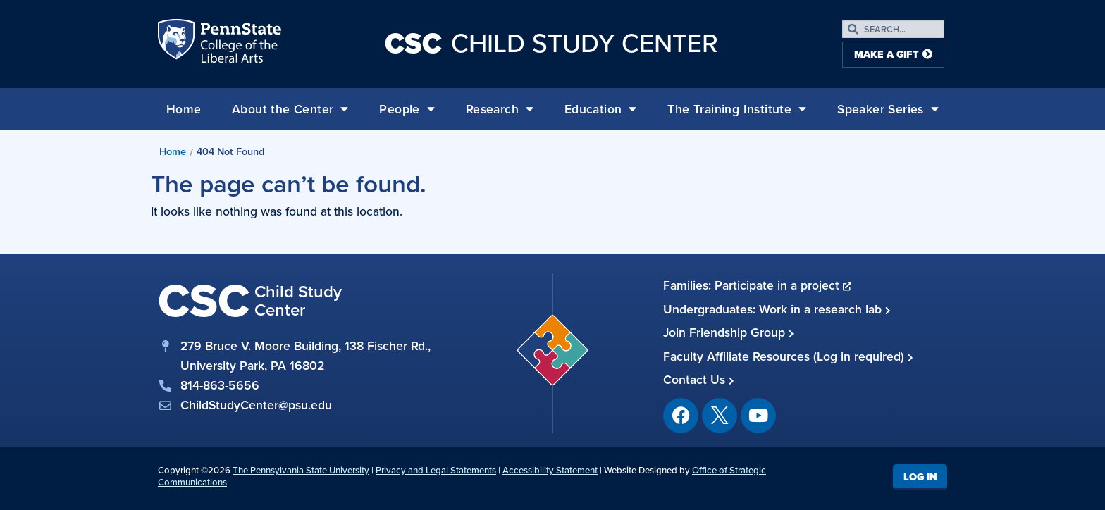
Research (500, 109)
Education (600, 109)
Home (184, 109)
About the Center (290, 109)
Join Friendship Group (728, 332)
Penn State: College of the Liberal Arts (239, 43)
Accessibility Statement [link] (550, 470)
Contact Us (698, 380)
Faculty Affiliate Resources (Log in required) (788, 356)
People (407, 109)
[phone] (295, 385)
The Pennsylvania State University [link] (301, 470)
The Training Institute (736, 109)
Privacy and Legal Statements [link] (436, 470)
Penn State (177, 43)
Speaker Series (888, 109)
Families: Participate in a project (757, 285)
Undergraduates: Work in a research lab (777, 309)
